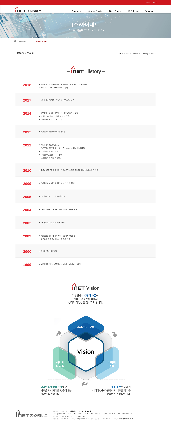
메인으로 (15, 41)
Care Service (115, 11)
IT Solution (133, 11)
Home (147, 2)
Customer (149, 11)
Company (76, 11)
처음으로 (124, 53)
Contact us (154, 2)
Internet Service (95, 11)
